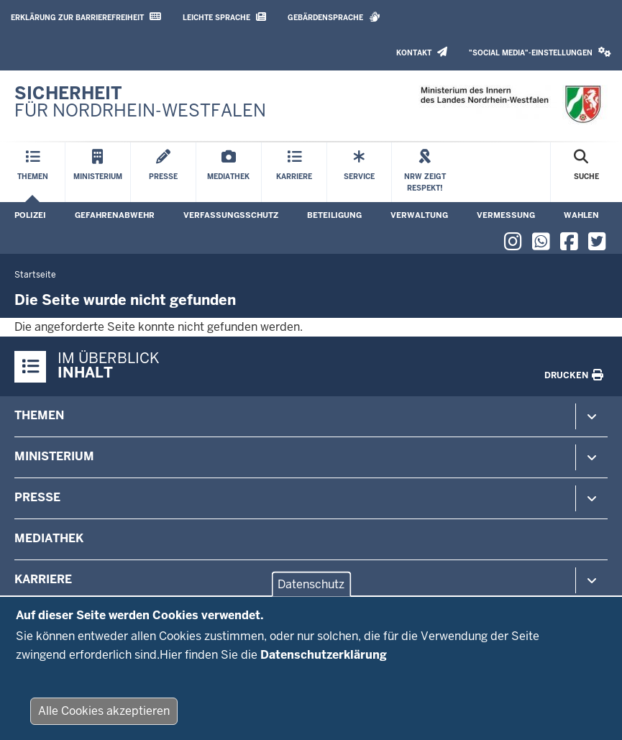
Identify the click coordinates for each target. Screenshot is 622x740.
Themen (39, 415)
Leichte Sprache (224, 17)
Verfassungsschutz (230, 215)
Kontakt (421, 52)
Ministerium (54, 456)
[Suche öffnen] (586, 172)
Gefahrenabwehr (115, 215)
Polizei (30, 215)
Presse (37, 497)
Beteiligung (334, 215)
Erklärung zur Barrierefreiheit (86, 17)
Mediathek (48, 538)
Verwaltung (419, 215)
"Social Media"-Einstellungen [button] (540, 52)
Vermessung (506, 215)
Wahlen (581, 215)
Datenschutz (311, 591)
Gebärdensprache (334, 17)
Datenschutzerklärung (323, 662)
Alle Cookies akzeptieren (104, 718)
